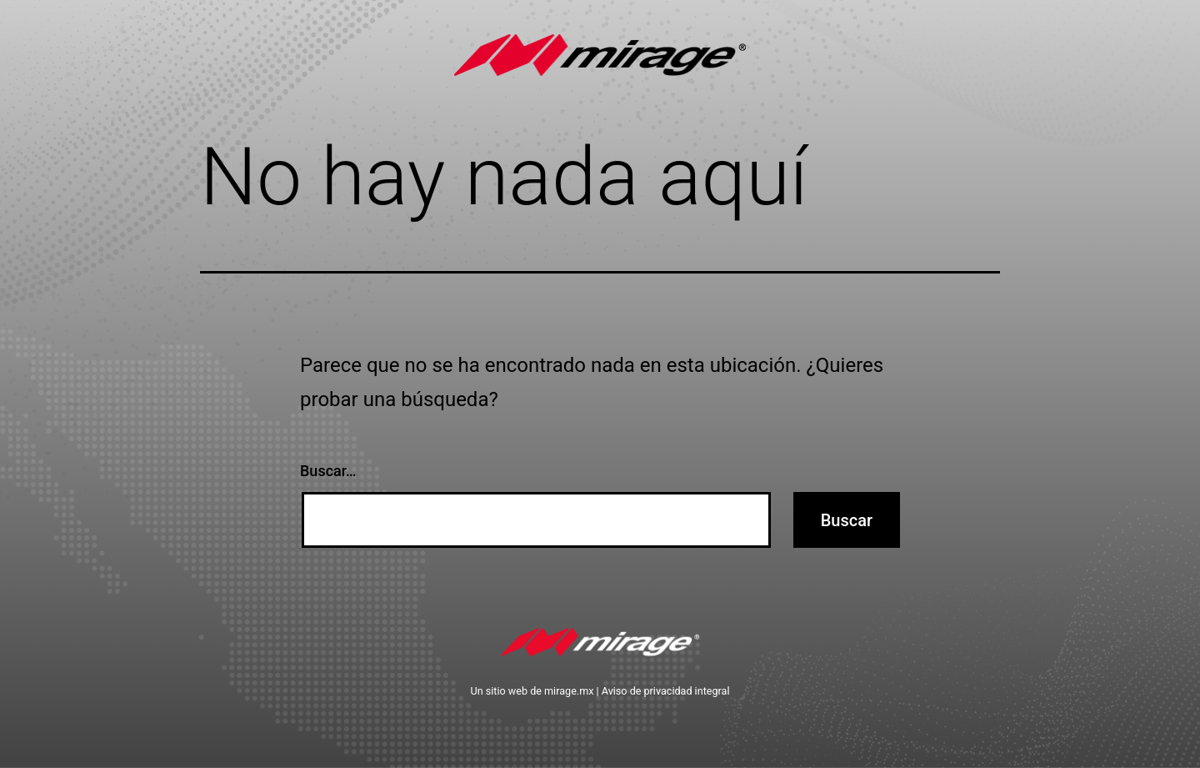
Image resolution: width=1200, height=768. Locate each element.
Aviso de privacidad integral (666, 691)
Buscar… (328, 470)
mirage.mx (568, 691)
